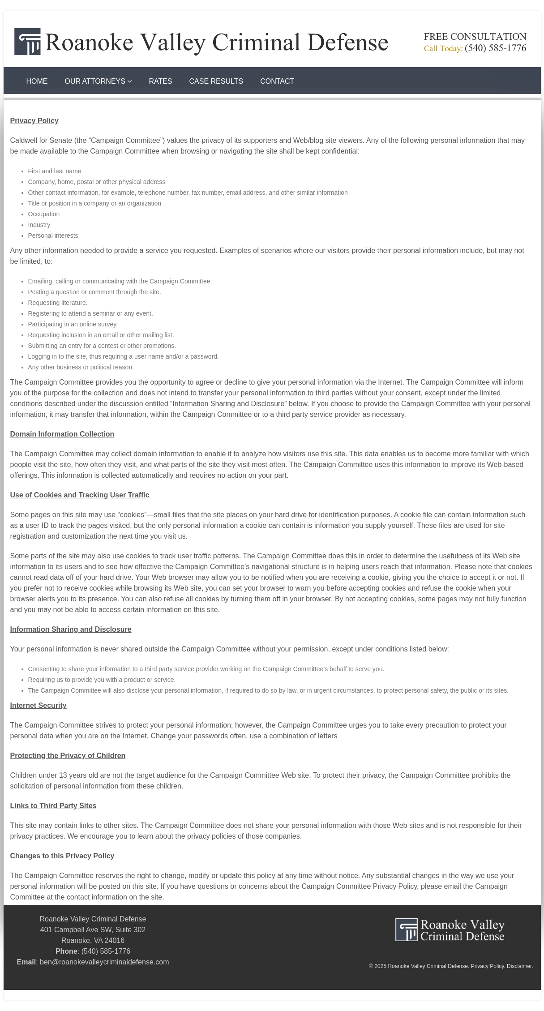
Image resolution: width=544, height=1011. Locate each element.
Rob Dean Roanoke (191, 994)
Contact (277, 81)
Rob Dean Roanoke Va (253, 994)
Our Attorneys (98, 81)
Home (37, 81)
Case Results (216, 81)
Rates (160, 81)
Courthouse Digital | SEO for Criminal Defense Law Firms (83, 994)
